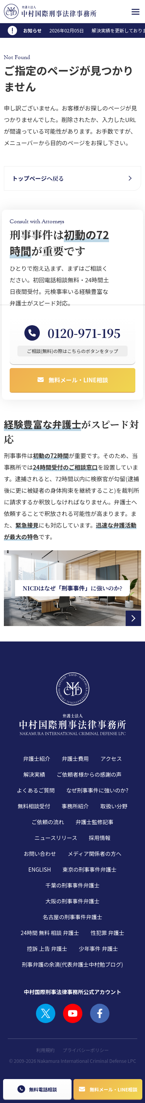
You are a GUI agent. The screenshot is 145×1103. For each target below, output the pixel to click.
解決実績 (34, 774)
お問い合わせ (40, 853)
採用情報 (100, 838)
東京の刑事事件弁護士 (90, 869)
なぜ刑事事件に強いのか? (97, 790)
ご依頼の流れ (48, 822)
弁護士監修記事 (95, 822)
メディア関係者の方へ (94, 853)
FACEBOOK (99, 1013)
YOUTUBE (72, 1013)
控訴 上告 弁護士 (47, 948)
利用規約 (45, 1050)
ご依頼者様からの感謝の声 (89, 774)
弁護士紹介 (36, 758)
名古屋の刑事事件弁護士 (72, 917)
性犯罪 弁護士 (107, 933)
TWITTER (45, 1013)
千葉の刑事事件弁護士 (73, 885)
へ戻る (38, 178)
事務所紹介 (75, 806)
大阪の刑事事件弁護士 (73, 901)
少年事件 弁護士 (98, 948)
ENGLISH (39, 869)
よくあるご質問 (36, 790)
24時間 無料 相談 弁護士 (49, 933)
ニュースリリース (55, 838)
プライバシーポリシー (86, 1050)
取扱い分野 (114, 806)
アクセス (111, 758)
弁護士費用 (75, 758)
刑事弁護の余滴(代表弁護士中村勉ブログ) (72, 964)
